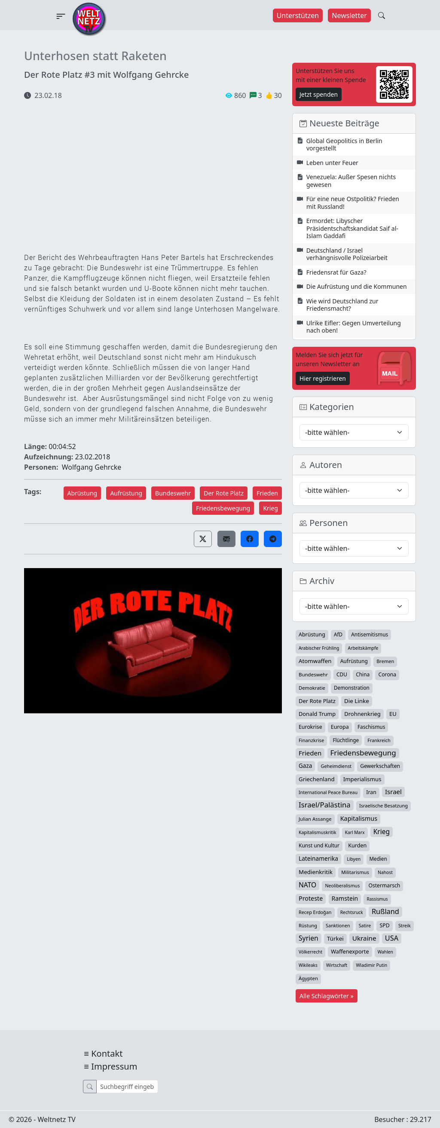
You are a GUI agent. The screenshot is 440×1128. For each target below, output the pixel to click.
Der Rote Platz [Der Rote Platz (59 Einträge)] (317, 701)
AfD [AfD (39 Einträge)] (338, 634)
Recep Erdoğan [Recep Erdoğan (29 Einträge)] (315, 912)
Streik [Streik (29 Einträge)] (404, 925)
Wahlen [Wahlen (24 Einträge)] (385, 952)
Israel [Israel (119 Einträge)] (393, 791)
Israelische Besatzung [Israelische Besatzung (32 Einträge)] (383, 805)
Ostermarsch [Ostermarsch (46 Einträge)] (384, 885)
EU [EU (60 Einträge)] (393, 714)
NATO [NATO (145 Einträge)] (307, 885)
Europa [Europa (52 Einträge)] (340, 727)
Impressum (114, 1066)
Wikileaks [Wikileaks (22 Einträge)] (308, 965)
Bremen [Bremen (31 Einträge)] (385, 661)
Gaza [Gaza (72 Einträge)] (305, 766)
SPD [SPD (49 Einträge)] (384, 925)
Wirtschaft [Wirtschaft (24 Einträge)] (336, 965)
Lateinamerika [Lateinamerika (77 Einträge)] (318, 858)
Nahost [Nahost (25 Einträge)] (385, 872)
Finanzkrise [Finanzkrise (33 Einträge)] (311, 740)
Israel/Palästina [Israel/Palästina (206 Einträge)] (325, 805)
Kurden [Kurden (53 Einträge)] (357, 845)
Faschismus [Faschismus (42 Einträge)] (371, 726)
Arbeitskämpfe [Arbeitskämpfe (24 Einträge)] (363, 648)
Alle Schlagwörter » (326, 996)
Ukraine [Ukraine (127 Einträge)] (364, 938)
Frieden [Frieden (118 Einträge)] (310, 753)
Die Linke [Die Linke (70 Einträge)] (356, 701)
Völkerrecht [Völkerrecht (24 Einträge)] (310, 952)
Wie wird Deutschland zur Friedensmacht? (342, 305)
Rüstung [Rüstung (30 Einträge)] (308, 925)
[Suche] (127, 1086)
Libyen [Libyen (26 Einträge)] (354, 859)
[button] (203, 539)
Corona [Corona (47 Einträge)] (387, 674)
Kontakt (106, 1053)
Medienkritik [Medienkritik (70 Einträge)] (316, 872)
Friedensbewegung (223, 508)
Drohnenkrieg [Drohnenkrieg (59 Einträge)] (362, 714)
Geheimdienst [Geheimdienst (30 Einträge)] (336, 766)
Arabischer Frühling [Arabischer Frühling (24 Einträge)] (319, 648)
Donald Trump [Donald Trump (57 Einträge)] (317, 714)
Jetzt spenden (318, 94)
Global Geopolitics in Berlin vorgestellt (344, 145)
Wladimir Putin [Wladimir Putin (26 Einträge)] (371, 965)
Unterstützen (298, 15)
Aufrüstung (126, 493)
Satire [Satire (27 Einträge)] (365, 926)
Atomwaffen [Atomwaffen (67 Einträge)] (315, 661)
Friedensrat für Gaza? (336, 272)
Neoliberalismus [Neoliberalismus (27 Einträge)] (342, 886)
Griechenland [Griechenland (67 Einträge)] (317, 779)
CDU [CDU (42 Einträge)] (341, 674)
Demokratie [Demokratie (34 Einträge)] (312, 688)
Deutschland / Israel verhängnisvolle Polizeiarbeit (347, 254)
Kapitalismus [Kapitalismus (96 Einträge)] (358, 818)
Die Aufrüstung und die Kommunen (356, 286)
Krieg (270, 508)
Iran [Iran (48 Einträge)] (371, 792)
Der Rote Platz (224, 493)
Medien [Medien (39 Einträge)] (378, 859)
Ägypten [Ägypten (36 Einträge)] (308, 978)
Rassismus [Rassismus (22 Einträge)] (377, 899)
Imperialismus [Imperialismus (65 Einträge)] (362, 779)
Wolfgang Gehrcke (92, 467)
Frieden (267, 493)
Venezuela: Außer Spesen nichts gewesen (351, 181)
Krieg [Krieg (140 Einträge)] (381, 831)
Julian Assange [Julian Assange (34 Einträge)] (315, 819)
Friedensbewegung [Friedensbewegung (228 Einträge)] (363, 753)
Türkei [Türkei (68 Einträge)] (335, 938)
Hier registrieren (322, 378)
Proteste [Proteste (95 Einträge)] (311, 898)
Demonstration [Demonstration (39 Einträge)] (352, 688)
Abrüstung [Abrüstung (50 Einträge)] (312, 634)
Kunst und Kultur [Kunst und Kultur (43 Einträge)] (319, 845)
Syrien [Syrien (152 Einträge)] (308, 938)
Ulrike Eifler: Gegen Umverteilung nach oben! (353, 327)
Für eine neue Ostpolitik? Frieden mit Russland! (352, 203)
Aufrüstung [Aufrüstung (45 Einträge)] (354, 661)
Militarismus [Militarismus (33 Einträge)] (355, 872)
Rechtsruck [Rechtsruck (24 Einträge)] (351, 912)
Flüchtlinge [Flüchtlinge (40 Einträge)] (346, 740)
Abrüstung (82, 493)
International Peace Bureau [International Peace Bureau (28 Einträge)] (328, 792)
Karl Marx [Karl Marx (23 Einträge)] (355, 832)
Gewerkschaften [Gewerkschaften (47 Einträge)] (380, 766)
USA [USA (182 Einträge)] (391, 938)
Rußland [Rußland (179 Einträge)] (385, 911)
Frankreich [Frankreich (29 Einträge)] (378, 740)
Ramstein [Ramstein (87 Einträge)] (345, 898)
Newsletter (349, 15)
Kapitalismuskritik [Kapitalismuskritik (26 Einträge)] (317, 832)
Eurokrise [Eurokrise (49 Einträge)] (310, 727)
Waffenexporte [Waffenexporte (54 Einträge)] (350, 951)
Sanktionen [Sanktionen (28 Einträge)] (338, 926)
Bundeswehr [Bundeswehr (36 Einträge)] (313, 674)
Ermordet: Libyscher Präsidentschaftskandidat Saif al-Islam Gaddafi (352, 228)
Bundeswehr (173, 493)
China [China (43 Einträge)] (363, 674)
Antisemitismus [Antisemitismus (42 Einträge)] (369, 634)
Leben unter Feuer (332, 163)
